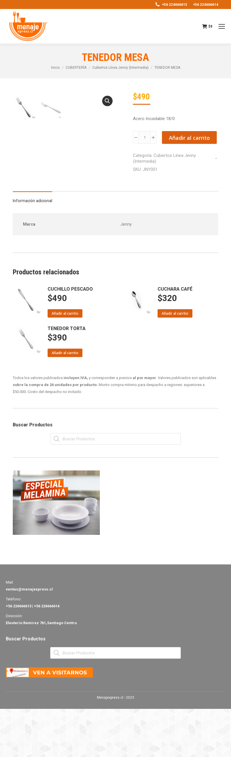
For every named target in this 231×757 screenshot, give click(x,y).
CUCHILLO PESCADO (70, 337)
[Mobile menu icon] (221, 26)
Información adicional (32, 249)
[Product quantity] (144, 137)
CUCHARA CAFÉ (175, 337)
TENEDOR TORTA (67, 376)
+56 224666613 (171, 4)
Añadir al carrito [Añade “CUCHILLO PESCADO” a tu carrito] (65, 361)
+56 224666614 (205, 4)
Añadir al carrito (189, 137)
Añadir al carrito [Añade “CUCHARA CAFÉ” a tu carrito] (175, 361)
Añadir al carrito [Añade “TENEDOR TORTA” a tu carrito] (65, 401)
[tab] (32, 246)
